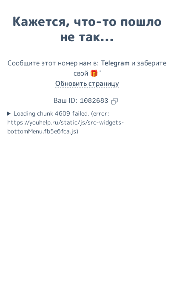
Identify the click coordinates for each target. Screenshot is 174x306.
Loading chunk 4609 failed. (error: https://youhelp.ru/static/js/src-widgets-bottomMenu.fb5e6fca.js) (65, 122)
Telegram (115, 63)
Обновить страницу (87, 83)
